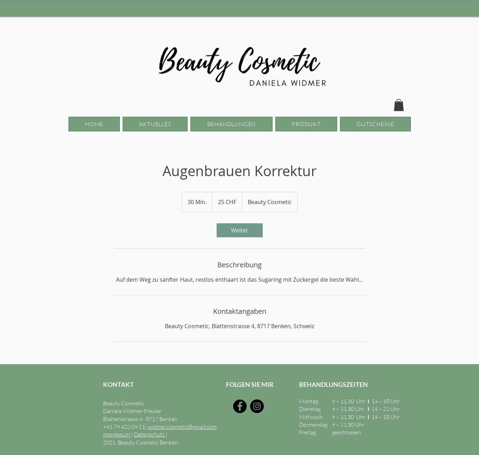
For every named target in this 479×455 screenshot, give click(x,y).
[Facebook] (240, 406)
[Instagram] (257, 406)
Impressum (117, 434)
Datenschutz (150, 434)
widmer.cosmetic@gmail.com (182, 426)
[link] (240, 230)
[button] (399, 105)
